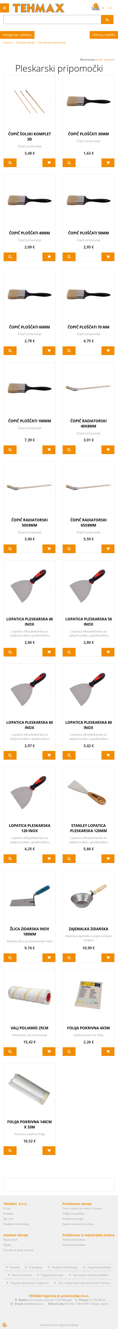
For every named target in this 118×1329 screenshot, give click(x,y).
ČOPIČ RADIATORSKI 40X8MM (88, 423)
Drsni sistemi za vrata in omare (82, 1208)
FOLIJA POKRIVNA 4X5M (88, 1027)
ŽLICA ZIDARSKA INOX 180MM (29, 931)
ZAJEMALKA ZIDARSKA (88, 928)
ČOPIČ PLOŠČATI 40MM (29, 233)
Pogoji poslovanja (52, 1275)
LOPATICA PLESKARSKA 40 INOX (29, 622)
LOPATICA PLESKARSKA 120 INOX (29, 828)
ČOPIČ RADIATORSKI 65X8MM (88, 523)
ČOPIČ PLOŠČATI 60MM (29, 327)
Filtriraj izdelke (104, 35)
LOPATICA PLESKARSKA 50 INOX (88, 622)
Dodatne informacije (16, 1224)
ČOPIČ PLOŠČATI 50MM (88, 233)
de (110, 8)
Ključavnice (10, 1240)
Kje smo (8, 1219)
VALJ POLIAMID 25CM (29, 1027)
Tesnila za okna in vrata (18, 1250)
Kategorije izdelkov (17, 35)
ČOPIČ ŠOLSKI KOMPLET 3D (29, 136)
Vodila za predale (73, 1213)
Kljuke (7, 1245)
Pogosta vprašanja (99, 1267)
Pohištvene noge (72, 1219)
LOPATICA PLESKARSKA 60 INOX (29, 725)
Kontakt (8, 1213)
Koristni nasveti (22, 1275)
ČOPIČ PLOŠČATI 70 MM (88, 327)
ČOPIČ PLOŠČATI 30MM (88, 133)
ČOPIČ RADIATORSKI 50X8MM (29, 523)
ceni (99, 59)
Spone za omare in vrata (77, 1224)
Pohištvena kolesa (73, 1240)
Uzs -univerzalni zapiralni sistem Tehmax (84, 1283)
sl (102, 8)
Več (10, 162)
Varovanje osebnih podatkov (91, 1275)
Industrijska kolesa (74, 1245)
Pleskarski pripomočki (52, 42)
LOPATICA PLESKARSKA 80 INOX (88, 725)
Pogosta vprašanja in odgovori (30, 1283)
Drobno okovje (25, 42)
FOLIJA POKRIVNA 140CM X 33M (29, 1124)
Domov (7, 42)
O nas (7, 1208)
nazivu (109, 59)
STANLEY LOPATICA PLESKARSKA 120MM (88, 828)
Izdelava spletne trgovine (54, 1325)
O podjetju (35, 1267)
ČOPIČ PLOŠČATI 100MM (29, 420)
